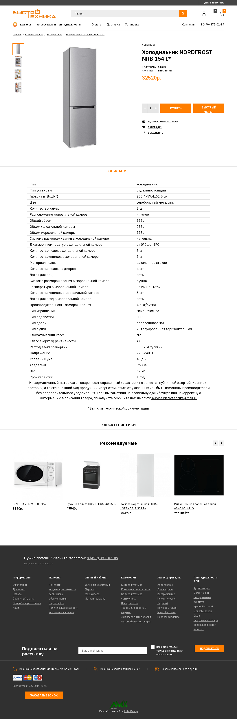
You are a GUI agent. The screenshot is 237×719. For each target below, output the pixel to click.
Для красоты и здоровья (136, 617)
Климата (199, 602)
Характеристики (118, 424)
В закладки (155, 127)
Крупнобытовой (203, 606)
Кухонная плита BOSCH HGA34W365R (91, 520)
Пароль (89, 589)
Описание (118, 171)
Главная (17, 34)
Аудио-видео (202, 588)
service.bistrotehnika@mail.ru (174, 398)
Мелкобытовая (166, 612)
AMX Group (131, 711)
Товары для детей (205, 624)
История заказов (95, 598)
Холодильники (54, 34)
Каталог (199, 629)
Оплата (17, 594)
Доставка (19, 589)
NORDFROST (148, 44)
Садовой (162, 603)
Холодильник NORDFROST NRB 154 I (85, 34)
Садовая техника (131, 594)
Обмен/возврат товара (27, 603)
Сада (197, 615)
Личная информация (97, 585)
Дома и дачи (165, 589)
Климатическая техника (135, 589)
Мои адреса (92, 594)
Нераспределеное (168, 617)
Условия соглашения (61, 612)
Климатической (166, 598)
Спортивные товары (206, 620)
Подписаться (209, 648)
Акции (16, 607)
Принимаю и (169, 650)
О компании (20, 585)
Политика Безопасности (63, 607)
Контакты (55, 585)
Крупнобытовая (167, 607)
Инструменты (129, 603)
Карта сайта (56, 603)
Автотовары (165, 585)
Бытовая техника (34, 34)
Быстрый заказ (209, 109)
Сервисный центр (23, 598)
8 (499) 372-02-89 (102, 557)
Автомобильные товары (135, 621)
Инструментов (166, 594)
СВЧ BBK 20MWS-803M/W (29, 520)
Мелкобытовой (203, 611)
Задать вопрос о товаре (163, 121)
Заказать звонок (44, 695)
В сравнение (155, 132)
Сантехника (128, 598)
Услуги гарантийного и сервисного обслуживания (62, 594)
